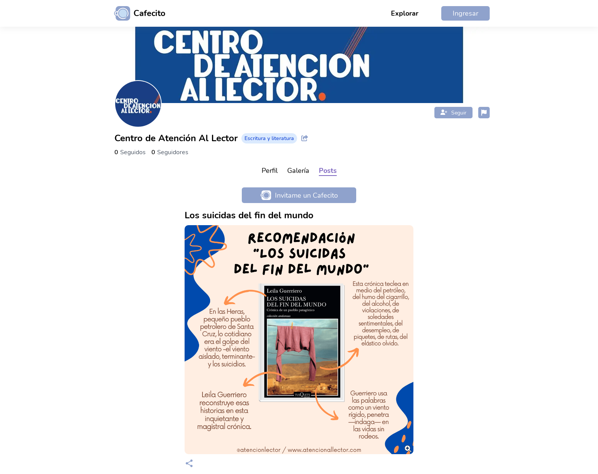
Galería (298, 170)
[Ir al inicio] (137, 13)
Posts (328, 170)
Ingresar (465, 13)
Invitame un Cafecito (299, 195)
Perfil (270, 170)
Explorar (404, 13)
